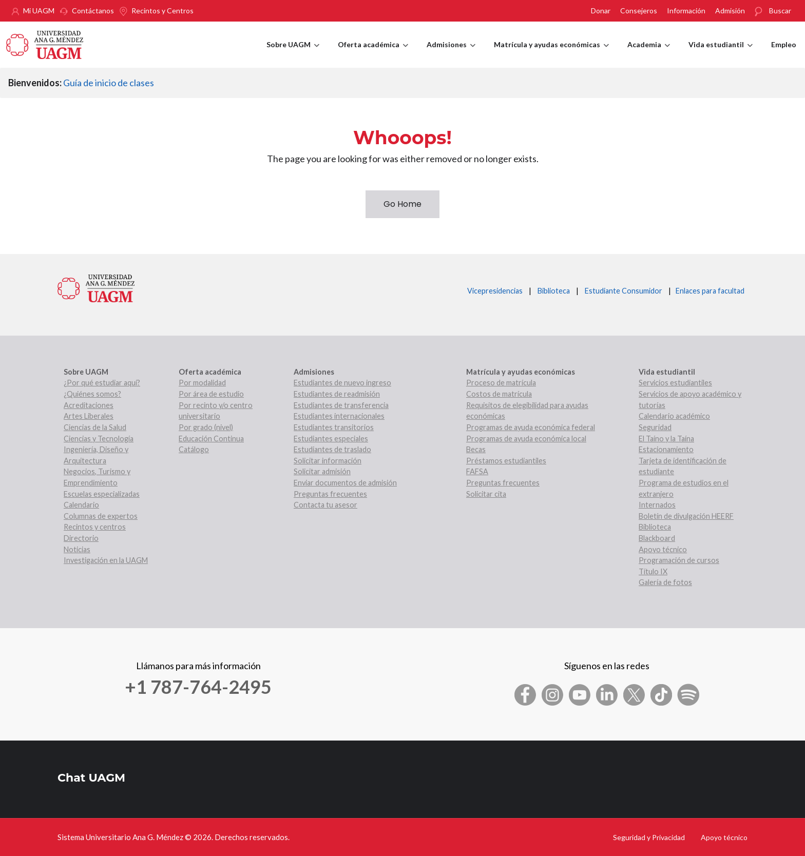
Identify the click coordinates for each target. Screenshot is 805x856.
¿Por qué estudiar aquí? (102, 382)
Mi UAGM (38, 10)
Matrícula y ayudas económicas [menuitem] (551, 54)
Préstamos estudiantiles (506, 460)
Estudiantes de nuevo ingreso (342, 382)
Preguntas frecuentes (330, 494)
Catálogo (194, 449)
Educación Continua (211, 438)
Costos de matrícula (499, 394)
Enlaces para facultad (708, 290)
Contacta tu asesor (325, 504)
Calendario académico (674, 416)
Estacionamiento (666, 449)
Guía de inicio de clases (108, 82)
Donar (600, 10)
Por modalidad (202, 382)
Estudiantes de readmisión (337, 394)
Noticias (77, 549)
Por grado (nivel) (206, 427)
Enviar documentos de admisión (345, 482)
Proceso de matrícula (501, 382)
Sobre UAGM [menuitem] (292, 54)
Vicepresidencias (495, 290)
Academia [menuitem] (648, 54)
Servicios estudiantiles (675, 382)
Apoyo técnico (663, 549)
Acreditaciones (88, 405)
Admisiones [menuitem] (451, 54)
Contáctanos (93, 10)
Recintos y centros (95, 526)
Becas (476, 449)
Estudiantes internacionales (339, 416)
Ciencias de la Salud (95, 427)
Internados (657, 504)
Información (686, 10)
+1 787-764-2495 (198, 686)
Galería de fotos (665, 582)
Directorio (81, 538)
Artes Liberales (88, 416)
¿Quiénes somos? (92, 394)
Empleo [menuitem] (783, 44)
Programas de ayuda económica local (526, 438)
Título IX (653, 571)
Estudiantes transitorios (334, 427)
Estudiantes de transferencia (341, 405)
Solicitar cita (486, 494)
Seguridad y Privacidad (649, 837)
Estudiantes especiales (331, 438)
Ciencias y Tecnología (98, 438)
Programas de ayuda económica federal (530, 427)
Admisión (730, 10)
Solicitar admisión (322, 471)
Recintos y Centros (162, 10)
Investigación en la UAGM (106, 560)
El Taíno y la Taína (666, 438)
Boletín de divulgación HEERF (686, 516)
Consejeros (638, 10)
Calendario (81, 504)
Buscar (780, 10)
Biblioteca (554, 290)
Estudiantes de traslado (332, 449)
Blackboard (657, 538)
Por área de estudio (211, 394)
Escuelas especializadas (102, 494)
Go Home (402, 204)
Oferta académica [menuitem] (373, 54)
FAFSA (477, 471)
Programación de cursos (679, 560)
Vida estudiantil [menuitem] (720, 54)
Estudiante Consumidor (623, 290)
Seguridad (655, 427)
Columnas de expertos (101, 516)
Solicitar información (327, 460)
